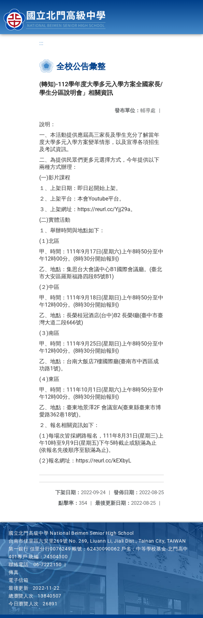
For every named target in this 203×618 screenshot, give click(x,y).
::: (41, 43)
